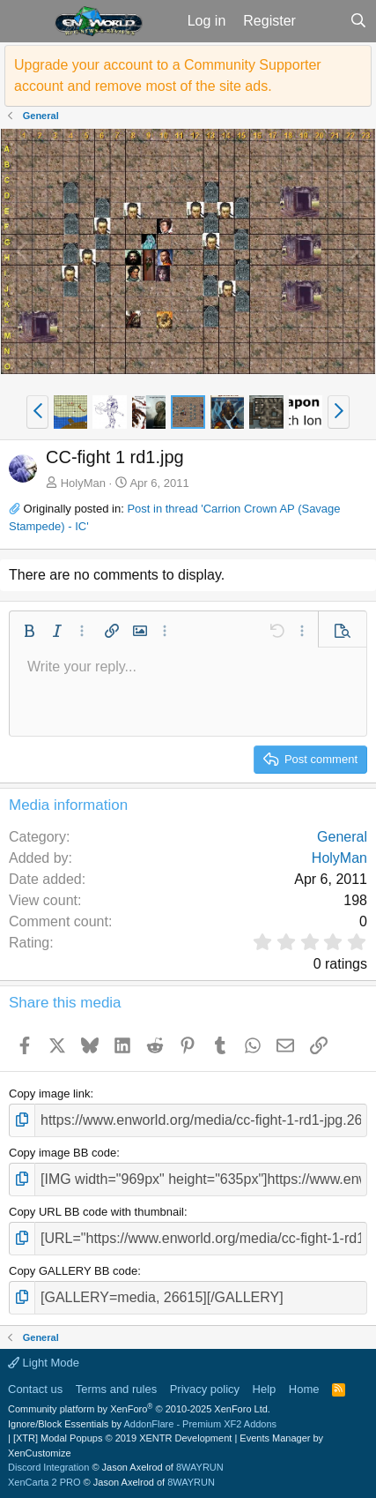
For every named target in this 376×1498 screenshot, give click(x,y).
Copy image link (50, 1093)
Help (264, 1389)
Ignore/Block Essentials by (142, 1424)
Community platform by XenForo (139, 1409)
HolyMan (83, 483)
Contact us (35, 1389)
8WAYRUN (200, 1467)
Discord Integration (48, 1467)
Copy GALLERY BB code (73, 1270)
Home (304, 1389)
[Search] (358, 21)
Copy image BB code (62, 1152)
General (342, 836)
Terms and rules (116, 1389)
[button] (25, 21)
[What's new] (323, 21)
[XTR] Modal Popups (122, 1438)
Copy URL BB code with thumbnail (96, 1211)
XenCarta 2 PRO (44, 1482)
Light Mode (43, 1362)
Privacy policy (205, 1389)
